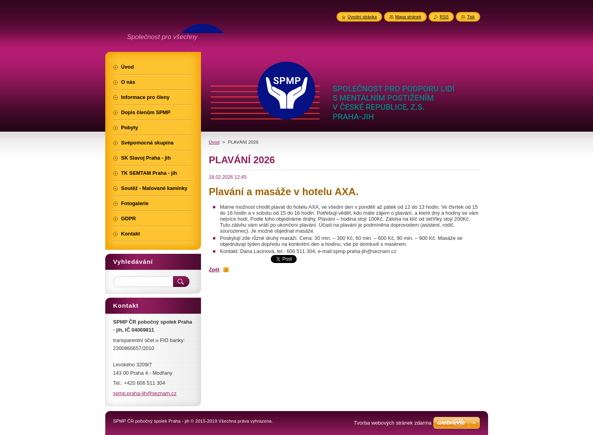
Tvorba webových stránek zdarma (392, 423)
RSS (444, 16)
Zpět (214, 270)
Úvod (214, 142)
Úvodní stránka (362, 16)
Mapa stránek (408, 16)
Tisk (471, 16)
